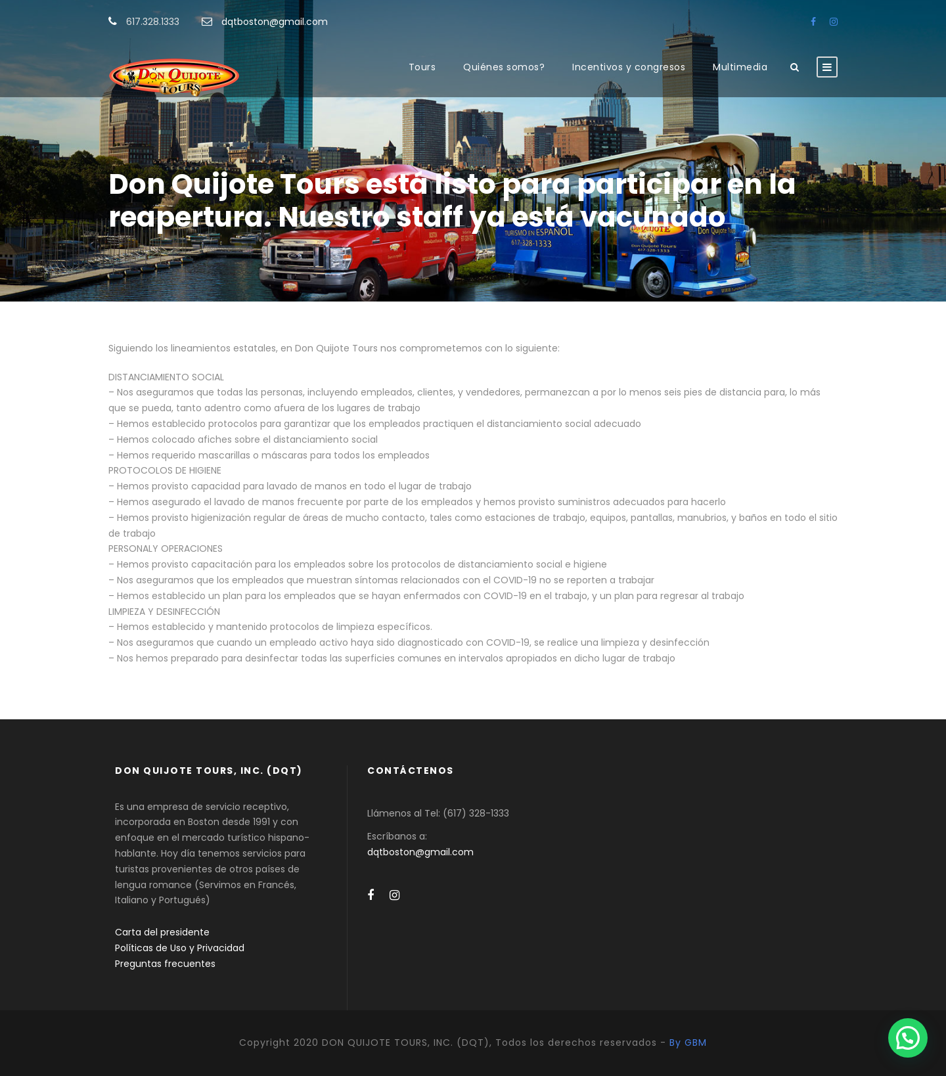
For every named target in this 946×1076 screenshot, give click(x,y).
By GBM (688, 1042)
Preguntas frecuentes (165, 963)
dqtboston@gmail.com (274, 21)
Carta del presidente (162, 932)
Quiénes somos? (504, 67)
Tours (422, 67)
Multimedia (740, 67)
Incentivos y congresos (628, 67)
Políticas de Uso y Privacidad (179, 947)
